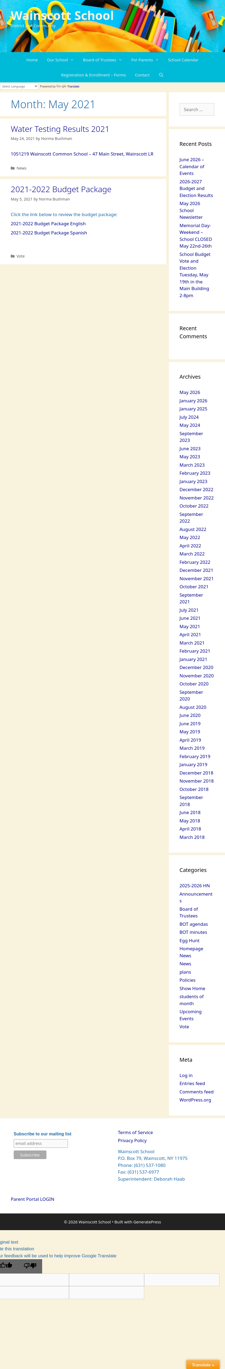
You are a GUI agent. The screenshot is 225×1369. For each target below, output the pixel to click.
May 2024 (190, 425)
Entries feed (192, 1083)
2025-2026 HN (195, 885)
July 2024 (189, 417)
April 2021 (190, 634)
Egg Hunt (190, 940)
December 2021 (196, 570)
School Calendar (183, 59)
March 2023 (192, 465)
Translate (67, 86)
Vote (21, 256)
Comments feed (197, 1092)
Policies (188, 980)
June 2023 (190, 448)
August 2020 (193, 707)
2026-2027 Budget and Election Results (196, 188)
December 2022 (196, 489)
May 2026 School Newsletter (191, 210)
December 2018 (196, 773)
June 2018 (190, 812)
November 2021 (197, 578)
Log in (186, 1075)
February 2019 (195, 756)
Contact (142, 75)
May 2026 (190, 392)
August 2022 (193, 529)
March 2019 (192, 748)
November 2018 (197, 781)
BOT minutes (193, 932)
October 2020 (194, 684)
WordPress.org (195, 1100)
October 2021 (194, 586)
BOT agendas (194, 924)
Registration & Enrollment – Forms (93, 75)
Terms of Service (135, 1132)
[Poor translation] (30, 1266)
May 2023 (190, 456)
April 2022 (190, 546)
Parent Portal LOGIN (32, 1199)
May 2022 (190, 537)
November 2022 (197, 498)
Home (32, 59)
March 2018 (192, 837)
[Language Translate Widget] (19, 86)
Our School (62, 59)
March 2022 (192, 554)
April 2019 (190, 740)
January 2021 (194, 659)
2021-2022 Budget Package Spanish (49, 233)
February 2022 (195, 562)
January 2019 (194, 764)
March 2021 (192, 643)
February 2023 (195, 473)
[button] (73, 59)
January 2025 (194, 409)
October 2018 (194, 789)
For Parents (147, 59)
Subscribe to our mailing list (42, 1134)
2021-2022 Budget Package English (48, 223)
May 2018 (190, 821)
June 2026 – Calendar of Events (192, 166)
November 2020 (197, 676)
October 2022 (194, 506)
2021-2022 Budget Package (61, 189)
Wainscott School (62, 15)
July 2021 (189, 610)
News (22, 168)
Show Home (192, 988)
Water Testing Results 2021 (60, 128)
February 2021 (195, 651)
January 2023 (194, 481)
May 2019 (190, 732)
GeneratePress (147, 1221)
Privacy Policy (132, 1140)
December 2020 (196, 667)
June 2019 (190, 723)
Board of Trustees (105, 59)
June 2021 (190, 618)
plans (185, 972)
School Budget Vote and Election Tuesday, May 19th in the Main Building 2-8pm (195, 274)
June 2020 (190, 715)
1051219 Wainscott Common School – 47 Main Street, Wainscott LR (82, 154)
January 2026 (194, 400)
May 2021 (190, 626)
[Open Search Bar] (161, 74)
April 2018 (190, 829)
